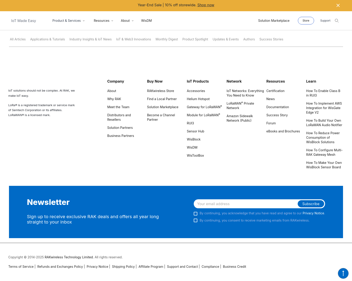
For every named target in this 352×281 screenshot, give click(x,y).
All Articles (18, 39)
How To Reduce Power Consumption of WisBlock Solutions (323, 137)
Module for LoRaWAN (203, 115)
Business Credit (233, 266)
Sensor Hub (195, 131)
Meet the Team (118, 107)
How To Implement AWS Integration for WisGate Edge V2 (324, 107)
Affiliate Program (149, 266)
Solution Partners (120, 128)
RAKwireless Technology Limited (69, 257)
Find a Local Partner (162, 99)
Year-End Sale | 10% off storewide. (176, 5)
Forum (271, 123)
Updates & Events (226, 39)
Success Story (277, 115)
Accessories (196, 91)
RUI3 (190, 123)
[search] (336, 20)
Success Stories (271, 39)
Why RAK (114, 99)
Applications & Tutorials (47, 39)
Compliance (209, 266)
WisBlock (193, 139)
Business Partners (120, 136)
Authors (249, 39)
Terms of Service (21, 266)
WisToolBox (195, 155)
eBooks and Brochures (283, 131)
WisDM (192, 147)
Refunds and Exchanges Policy (59, 266)
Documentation (277, 107)
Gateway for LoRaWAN (204, 107)
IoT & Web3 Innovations (133, 39)
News (270, 99)
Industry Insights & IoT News (91, 39)
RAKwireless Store (160, 91)
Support (325, 20)
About (111, 91)
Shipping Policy (122, 266)
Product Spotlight (195, 39)
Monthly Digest (167, 39)
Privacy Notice (313, 213)
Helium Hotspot (198, 99)
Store (306, 20)
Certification (275, 91)
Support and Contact (181, 266)
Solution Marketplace (162, 107)
